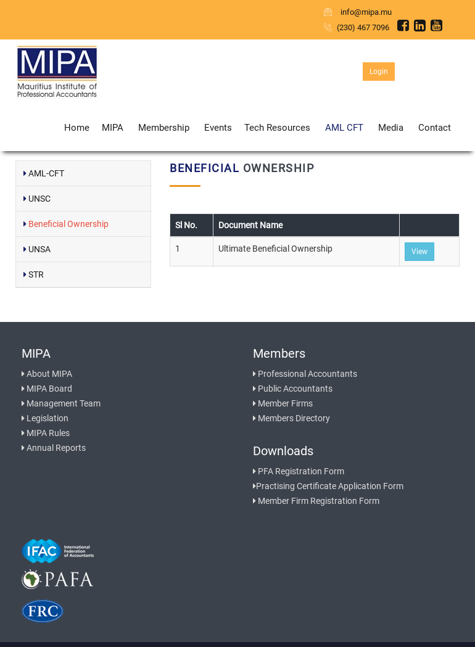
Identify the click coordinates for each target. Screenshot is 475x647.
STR (33, 274)
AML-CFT (43, 173)
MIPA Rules (46, 433)
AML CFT (344, 127)
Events (218, 127)
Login (379, 71)
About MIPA (47, 374)
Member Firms (283, 403)
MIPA (112, 127)
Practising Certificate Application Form (328, 486)
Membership (163, 127)
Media (390, 127)
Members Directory (291, 418)
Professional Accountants (305, 374)
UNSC (37, 199)
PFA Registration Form (298, 471)
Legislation (45, 418)
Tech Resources (277, 127)
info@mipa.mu (359, 12)
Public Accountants (292, 389)
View (419, 251)
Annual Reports (54, 448)
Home (76, 127)
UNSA (37, 249)
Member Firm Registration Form (316, 501)
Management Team (61, 403)
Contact (434, 127)
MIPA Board (47, 389)
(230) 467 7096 (356, 27)
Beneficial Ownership (66, 224)
